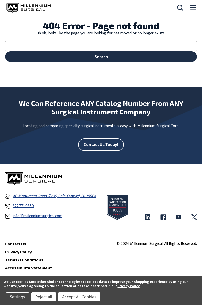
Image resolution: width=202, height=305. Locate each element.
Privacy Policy (128, 286)
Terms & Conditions (24, 259)
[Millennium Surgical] (28, 8)
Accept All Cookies (79, 297)
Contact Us (15, 243)
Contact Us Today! (101, 144)
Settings (17, 297)
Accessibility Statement (28, 267)
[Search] (180, 7)
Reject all (43, 297)
